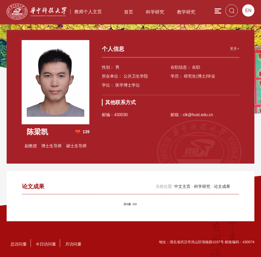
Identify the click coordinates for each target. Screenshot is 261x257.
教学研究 (186, 12)
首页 (128, 12)
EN (248, 10)
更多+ (234, 48)
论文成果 (222, 186)
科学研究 (155, 12)
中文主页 (182, 186)
